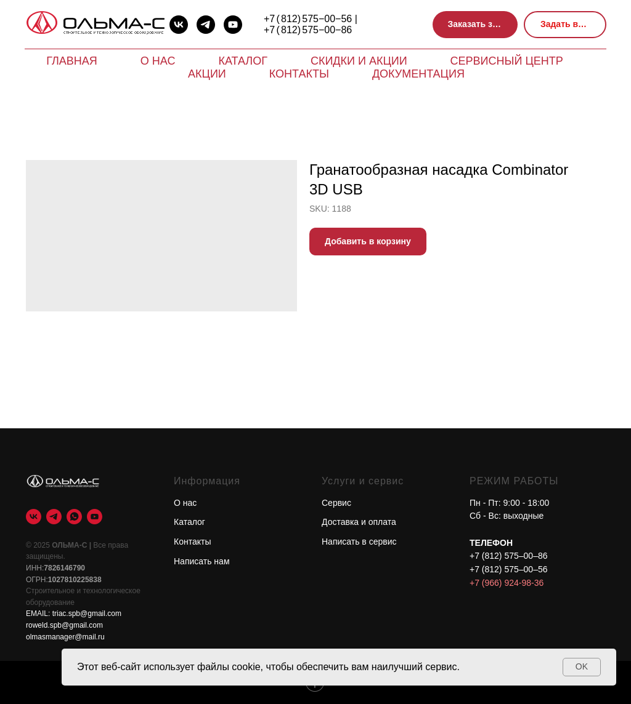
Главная (71, 61)
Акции (207, 74)
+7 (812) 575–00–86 (509, 556)
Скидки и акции (359, 61)
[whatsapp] (74, 516)
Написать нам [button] (202, 561)
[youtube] (233, 24)
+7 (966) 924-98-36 (506, 583)
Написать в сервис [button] (359, 541)
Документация (418, 74)
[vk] (178, 24)
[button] (475, 25)
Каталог (242, 61)
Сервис (336, 503)
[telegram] (206, 24)
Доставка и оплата (359, 522)
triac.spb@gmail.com (86, 613)
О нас (158, 61)
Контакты (299, 74)
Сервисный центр (506, 61)
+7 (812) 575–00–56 (509, 569)
